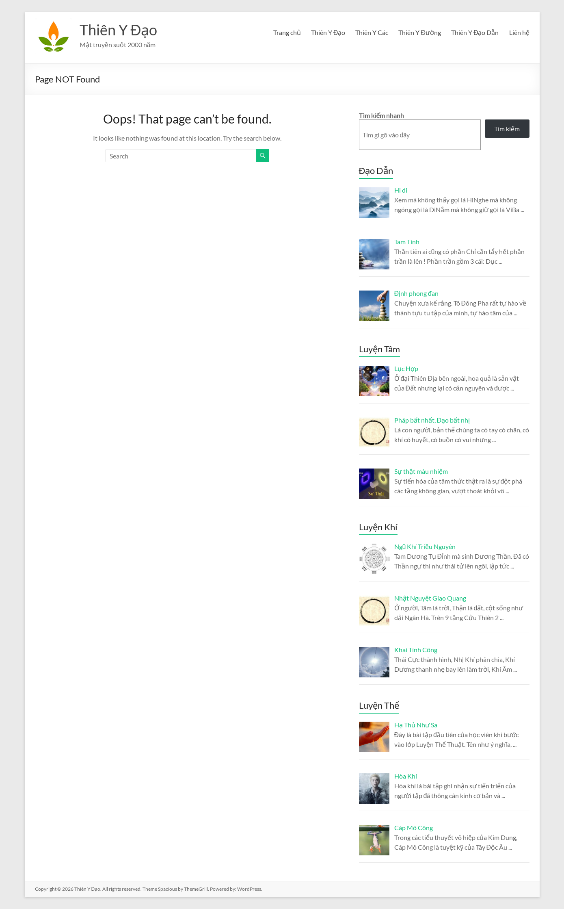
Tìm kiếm (507, 128)
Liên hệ (519, 32)
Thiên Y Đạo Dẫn (475, 32)
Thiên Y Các (371, 32)
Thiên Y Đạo (119, 30)
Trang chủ (287, 32)
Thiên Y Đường (419, 32)
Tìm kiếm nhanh (381, 115)
